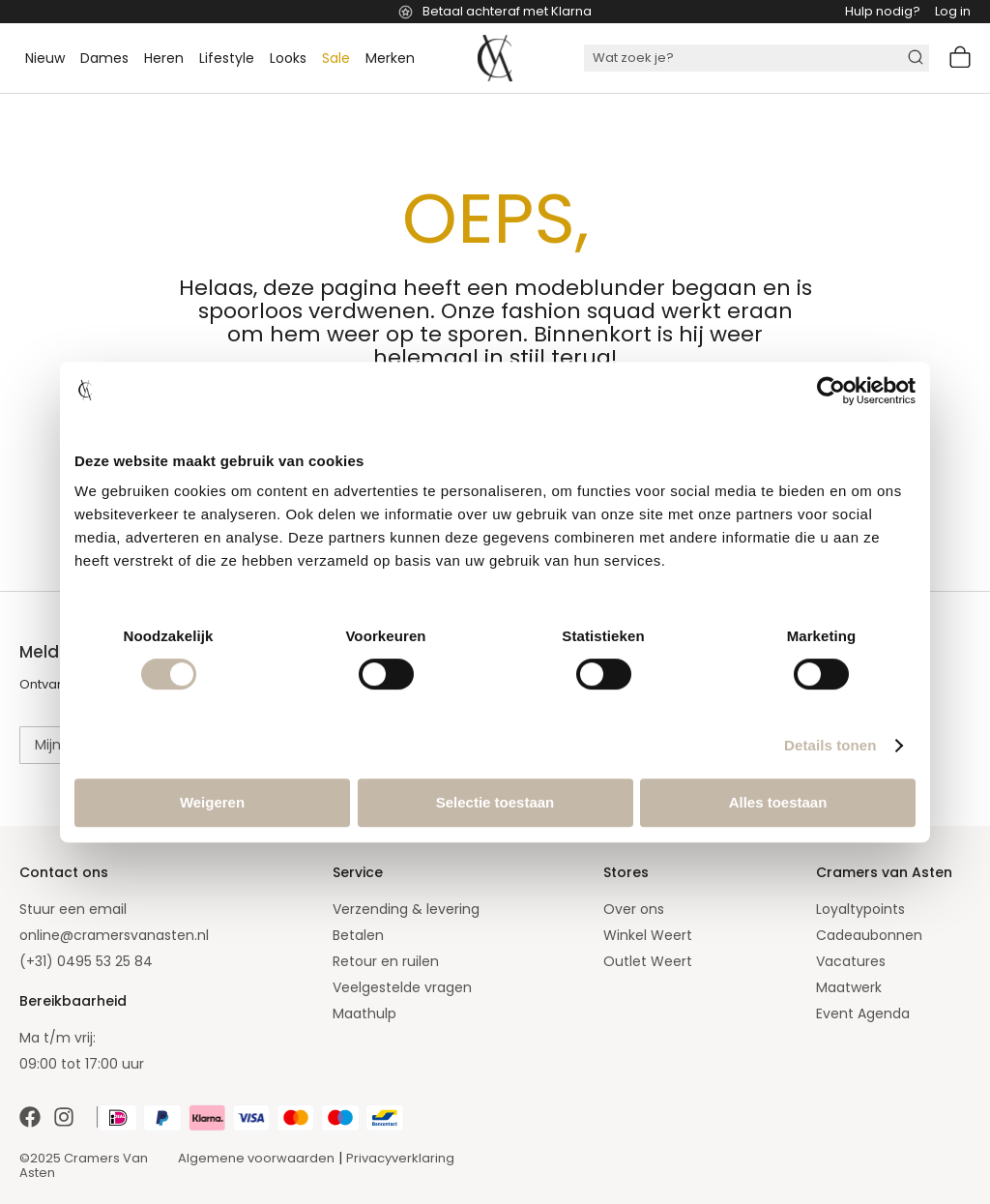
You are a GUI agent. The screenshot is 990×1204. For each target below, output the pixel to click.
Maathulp (364, 1013)
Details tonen (830, 745)
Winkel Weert (647, 935)
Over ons (633, 909)
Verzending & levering (406, 909)
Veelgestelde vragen (402, 987)
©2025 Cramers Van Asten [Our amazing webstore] (83, 1165)
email (108, 909)
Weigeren (212, 802)
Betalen (358, 935)
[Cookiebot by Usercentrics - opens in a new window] (831, 390)
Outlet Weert (647, 961)
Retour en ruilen (386, 961)
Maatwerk (849, 987)
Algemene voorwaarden (256, 1158)
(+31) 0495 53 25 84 (86, 961)
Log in (953, 11)
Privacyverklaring (400, 1158)
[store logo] (495, 58)
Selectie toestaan (495, 802)
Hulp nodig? (882, 11)
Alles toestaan (778, 802)
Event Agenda (863, 1013)
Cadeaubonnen (869, 935)
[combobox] (756, 58)
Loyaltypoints (860, 909)
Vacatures (851, 961)
